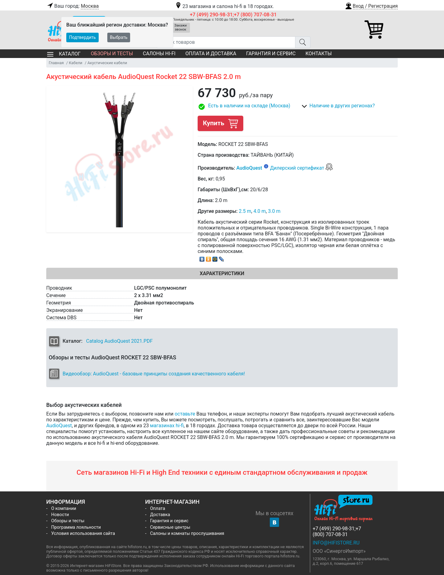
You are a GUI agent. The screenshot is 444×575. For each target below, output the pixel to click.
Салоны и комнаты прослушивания (187, 533)
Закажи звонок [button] (181, 27)
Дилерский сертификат (301, 168)
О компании (63, 508)
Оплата (157, 508)
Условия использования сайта (83, 533)
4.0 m (259, 211)
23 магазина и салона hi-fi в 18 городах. (224, 6)
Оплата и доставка (210, 53)
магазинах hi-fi (167, 425)
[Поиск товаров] (225, 42)
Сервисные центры (170, 527)
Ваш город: (72, 6)
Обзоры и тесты (112, 53)
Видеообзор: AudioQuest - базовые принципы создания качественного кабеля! (154, 374)
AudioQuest (249, 168)
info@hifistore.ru (336, 543)
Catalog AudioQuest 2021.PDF (119, 341)
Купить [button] (220, 123)
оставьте (185, 414)
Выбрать (119, 37)
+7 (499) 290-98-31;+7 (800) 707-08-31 (233, 15)
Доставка (160, 514)
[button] (371, 5)
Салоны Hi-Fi (159, 53)
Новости (60, 514)
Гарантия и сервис (270, 53)
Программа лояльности (76, 527)
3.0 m (274, 211)
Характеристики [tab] (222, 273)
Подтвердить (82, 37)
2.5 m (245, 211)
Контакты (319, 53)
